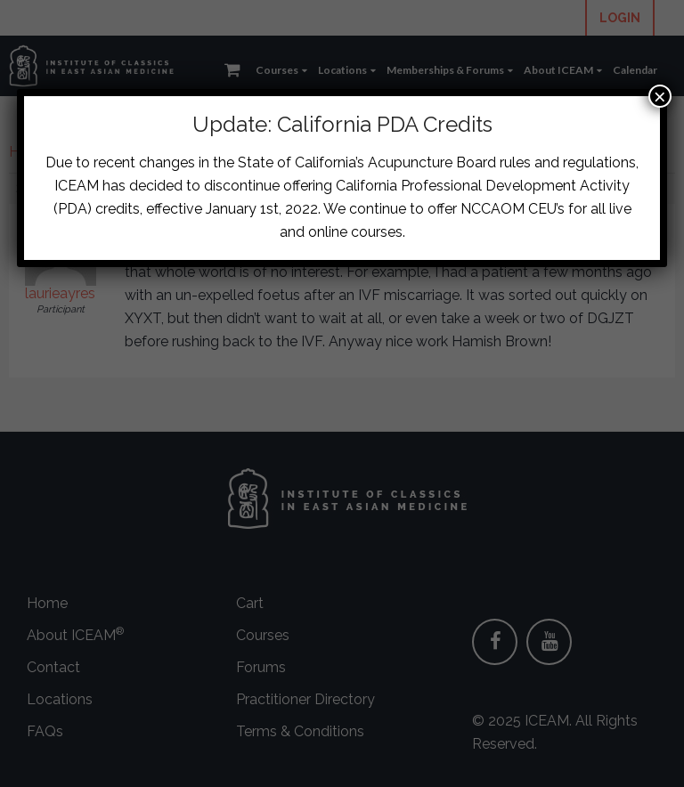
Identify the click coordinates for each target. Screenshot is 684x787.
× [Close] (660, 96)
